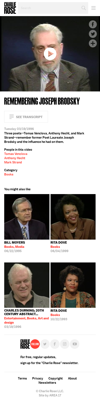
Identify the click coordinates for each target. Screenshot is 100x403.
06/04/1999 (59, 246)
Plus (93, 43)
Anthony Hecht (14, 158)
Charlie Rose (10, 8)
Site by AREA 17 (50, 395)
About (72, 378)
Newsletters (47, 383)
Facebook (93, 24)
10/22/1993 (59, 315)
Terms (22, 378)
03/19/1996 (26, 318)
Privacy (37, 378)
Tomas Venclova (15, 154)
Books (8, 174)
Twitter (93, 34)
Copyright (55, 378)
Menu (92, 8)
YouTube (74, 344)
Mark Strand (13, 162)
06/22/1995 (14, 246)
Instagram (64, 344)
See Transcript (29, 117)
